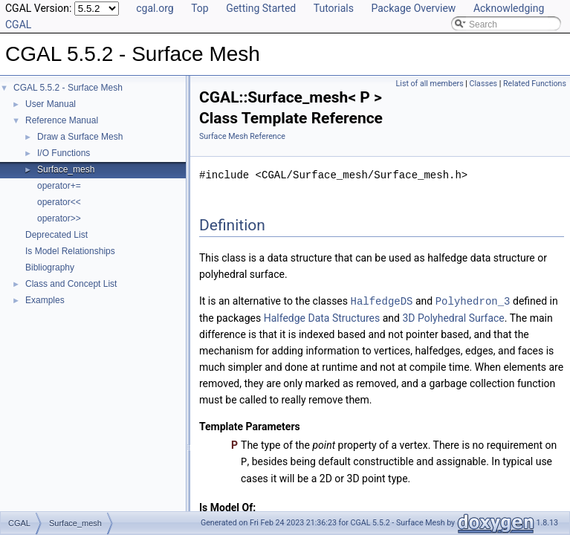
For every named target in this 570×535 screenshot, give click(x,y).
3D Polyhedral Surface (453, 317)
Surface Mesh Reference (242, 136)
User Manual (50, 104)
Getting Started (261, 8)
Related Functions (534, 83)
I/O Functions (63, 153)
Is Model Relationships (70, 251)
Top (200, 8)
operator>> (59, 218)
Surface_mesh (65, 169)
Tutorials (334, 8)
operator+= (59, 186)
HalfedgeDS (381, 301)
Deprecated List (56, 235)
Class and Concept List (71, 284)
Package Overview (413, 8)
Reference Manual (61, 120)
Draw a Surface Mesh (80, 137)
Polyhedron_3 (473, 301)
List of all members (430, 83)
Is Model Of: (227, 506)
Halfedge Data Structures (322, 317)
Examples (45, 300)
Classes (483, 83)
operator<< (59, 202)
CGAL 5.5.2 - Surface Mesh (68, 87)
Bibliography (49, 267)
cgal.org (154, 8)
